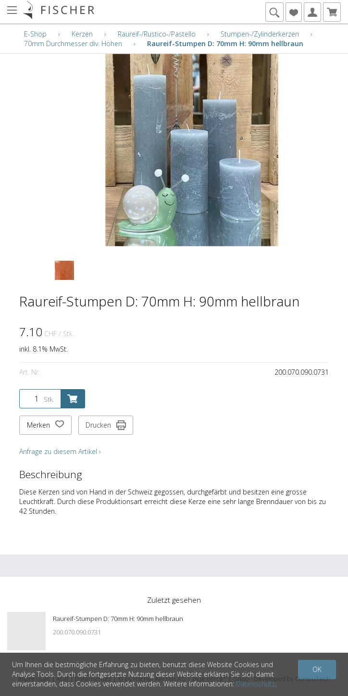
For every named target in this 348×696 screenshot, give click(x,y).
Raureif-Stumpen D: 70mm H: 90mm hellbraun (225, 43)
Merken (45, 425)
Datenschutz (255, 683)
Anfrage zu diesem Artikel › (60, 451)
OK (317, 669)
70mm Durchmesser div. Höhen (73, 43)
